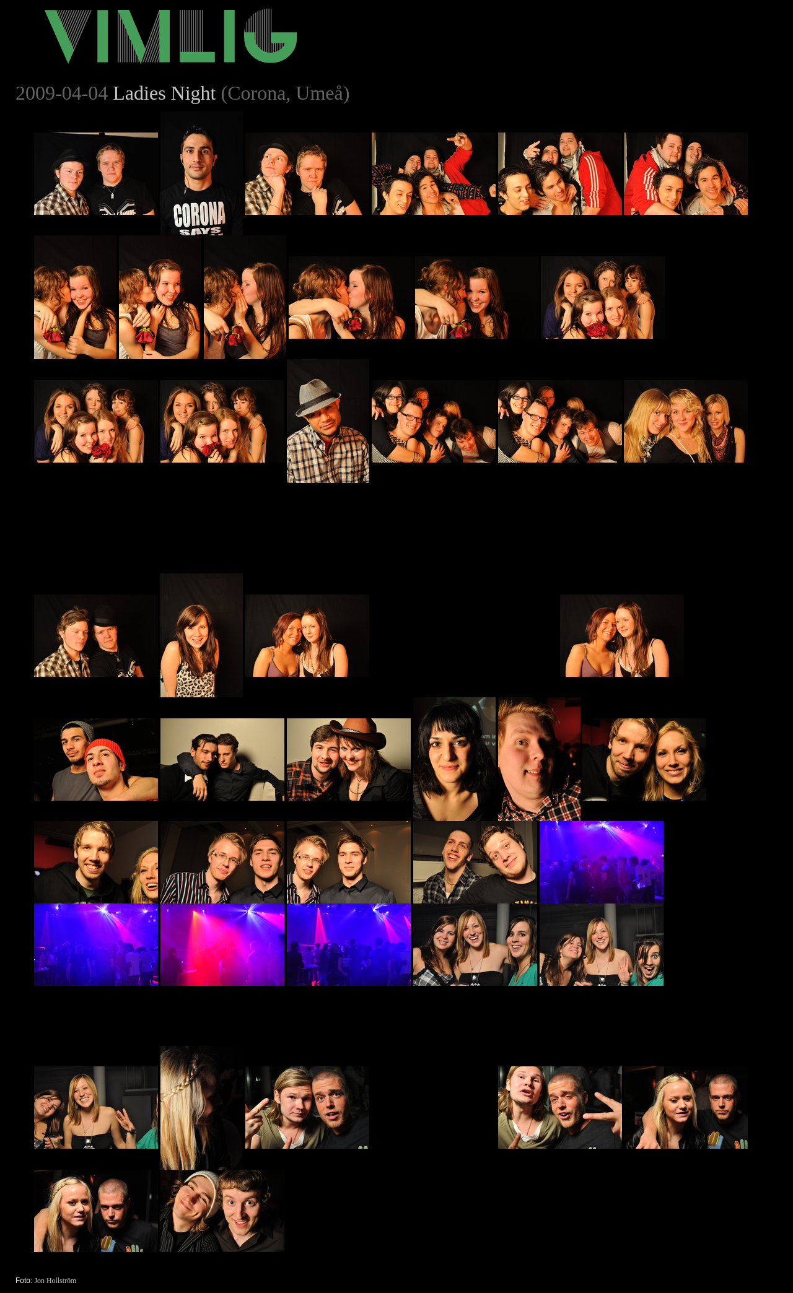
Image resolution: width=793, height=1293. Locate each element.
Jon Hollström (55, 1280)
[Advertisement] (465, 560)
